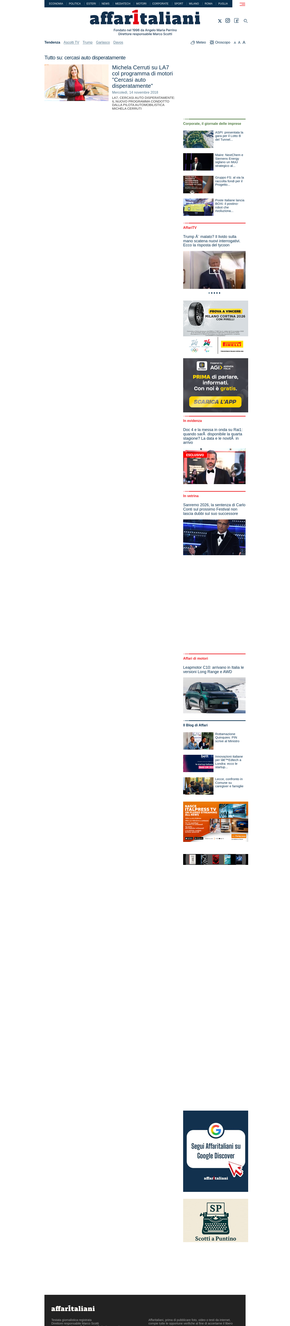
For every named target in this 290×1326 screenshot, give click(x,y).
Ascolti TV (71, 42)
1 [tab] (209, 293)
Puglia (223, 3)
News (105, 3)
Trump (88, 42)
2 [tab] (211, 293)
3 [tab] (214, 293)
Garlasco (103, 42)
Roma (208, 3)
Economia (56, 3)
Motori (141, 3)
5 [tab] (219, 293)
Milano (194, 3)
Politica (75, 3)
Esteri (91, 3)
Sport (178, 3)
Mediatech (122, 3)
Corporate (160, 3)
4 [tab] (217, 293)
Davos (118, 42)
